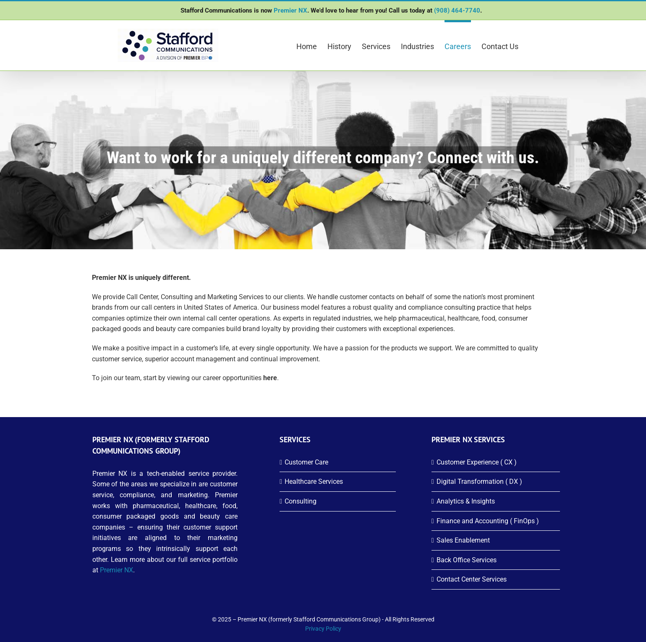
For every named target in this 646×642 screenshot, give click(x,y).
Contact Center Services (472, 579)
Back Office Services (467, 560)
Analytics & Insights (466, 501)
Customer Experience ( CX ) (477, 462)
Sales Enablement (463, 540)
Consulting (300, 501)
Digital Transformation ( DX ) (479, 481)
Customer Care (306, 462)
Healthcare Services (314, 481)
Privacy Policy (323, 628)
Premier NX (290, 10)
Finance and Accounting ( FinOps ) (488, 521)
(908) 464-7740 (457, 10)
